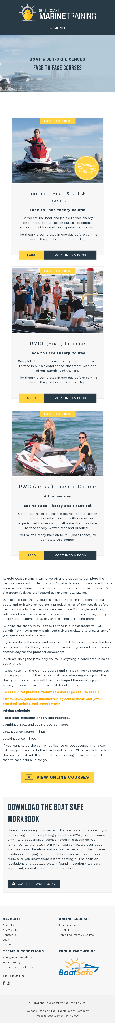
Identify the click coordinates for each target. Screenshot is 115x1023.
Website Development (50, 1015)
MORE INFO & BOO (69, 255)
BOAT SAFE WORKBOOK (33, 884)
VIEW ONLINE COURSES (62, 777)
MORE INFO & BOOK (70, 398)
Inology (74, 1015)
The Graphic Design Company (70, 1010)
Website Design (36, 1010)
